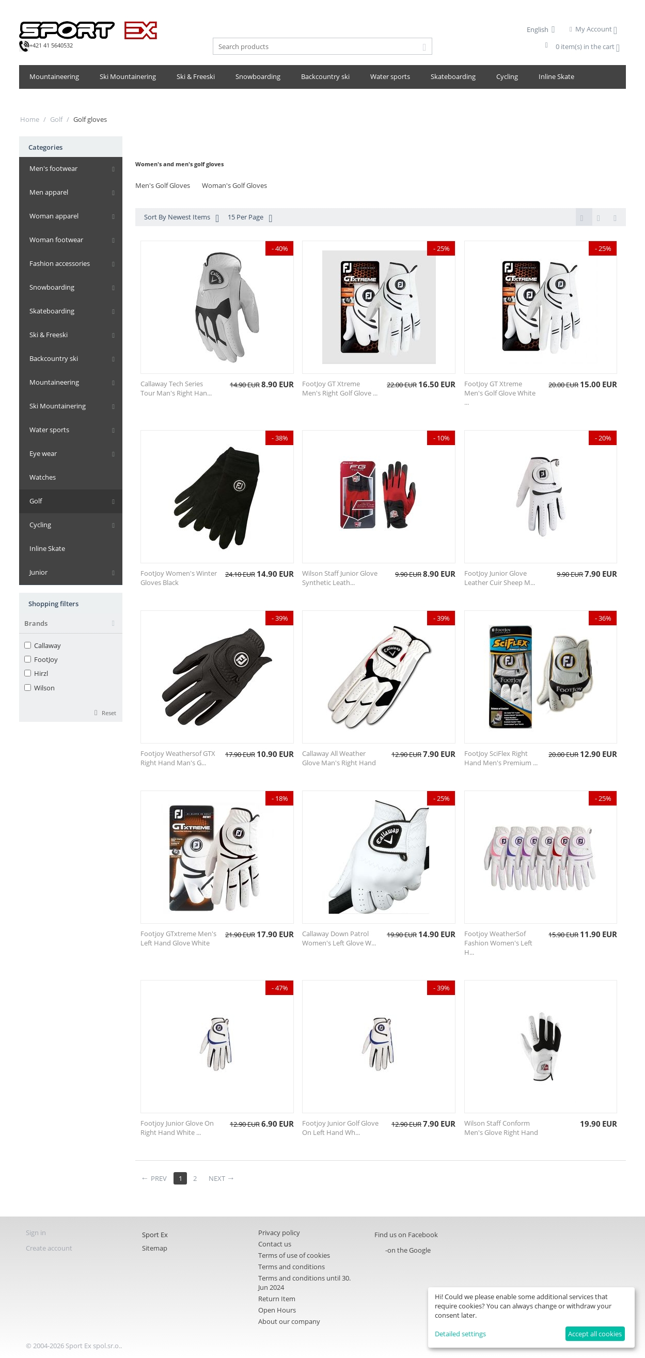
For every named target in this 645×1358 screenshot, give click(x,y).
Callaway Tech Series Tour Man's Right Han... (176, 389)
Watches (42, 477)
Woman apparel (53, 215)
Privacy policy (279, 1233)
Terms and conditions (291, 1267)
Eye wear (43, 453)
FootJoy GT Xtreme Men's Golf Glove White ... (500, 394)
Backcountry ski (325, 76)
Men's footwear (53, 168)
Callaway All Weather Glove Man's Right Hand (339, 759)
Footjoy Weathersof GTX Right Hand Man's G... (177, 759)
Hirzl (36, 673)
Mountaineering (54, 76)
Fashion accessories (59, 263)
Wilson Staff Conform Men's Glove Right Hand (501, 1128)
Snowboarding (257, 76)
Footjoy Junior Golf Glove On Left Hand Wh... (340, 1128)
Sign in (36, 1233)
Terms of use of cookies (294, 1256)
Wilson (39, 687)
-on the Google (408, 1251)
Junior (38, 572)
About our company (289, 1322)
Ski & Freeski (196, 76)
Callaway (42, 645)
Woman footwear (56, 239)
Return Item (276, 1299)
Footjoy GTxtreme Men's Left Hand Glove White (178, 939)
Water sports (390, 76)
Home (29, 119)
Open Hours (277, 1311)
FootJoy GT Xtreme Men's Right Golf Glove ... (339, 389)
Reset (109, 713)
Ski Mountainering (128, 76)
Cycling (507, 76)
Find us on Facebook (406, 1235)
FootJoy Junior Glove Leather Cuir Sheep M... (499, 579)
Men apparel (48, 192)
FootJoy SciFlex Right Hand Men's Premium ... (501, 759)
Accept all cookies (595, 1333)
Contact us (274, 1245)
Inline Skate (556, 76)
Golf (56, 119)
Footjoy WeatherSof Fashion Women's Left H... (498, 944)
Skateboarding (453, 76)
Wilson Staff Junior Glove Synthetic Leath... (339, 579)
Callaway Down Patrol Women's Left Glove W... (339, 939)
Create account (49, 1249)
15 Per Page (250, 218)
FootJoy (41, 659)
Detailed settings (460, 1333)
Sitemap (154, 1249)
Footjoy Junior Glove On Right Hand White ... (177, 1128)
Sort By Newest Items (181, 218)
